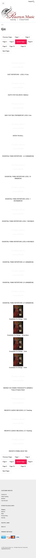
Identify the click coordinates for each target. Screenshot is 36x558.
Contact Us (4, 494)
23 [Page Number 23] (23, 46)
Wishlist (3, 498)
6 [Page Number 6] (12, 42)
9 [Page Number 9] (5, 46)
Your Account (4, 500)
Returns (3, 511)
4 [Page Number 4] (27, 37)
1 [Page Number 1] (17, 37)
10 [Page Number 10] (12, 46)
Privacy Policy (4, 515)
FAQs (2, 513)
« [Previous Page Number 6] (7, 37)
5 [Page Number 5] (5, 42)
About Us (3, 526)
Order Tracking (4, 496)
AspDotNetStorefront (5, 548)
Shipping (3, 509)
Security (3, 517)
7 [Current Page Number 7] (20, 42)
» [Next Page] (6, 51)
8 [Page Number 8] (30, 42)
